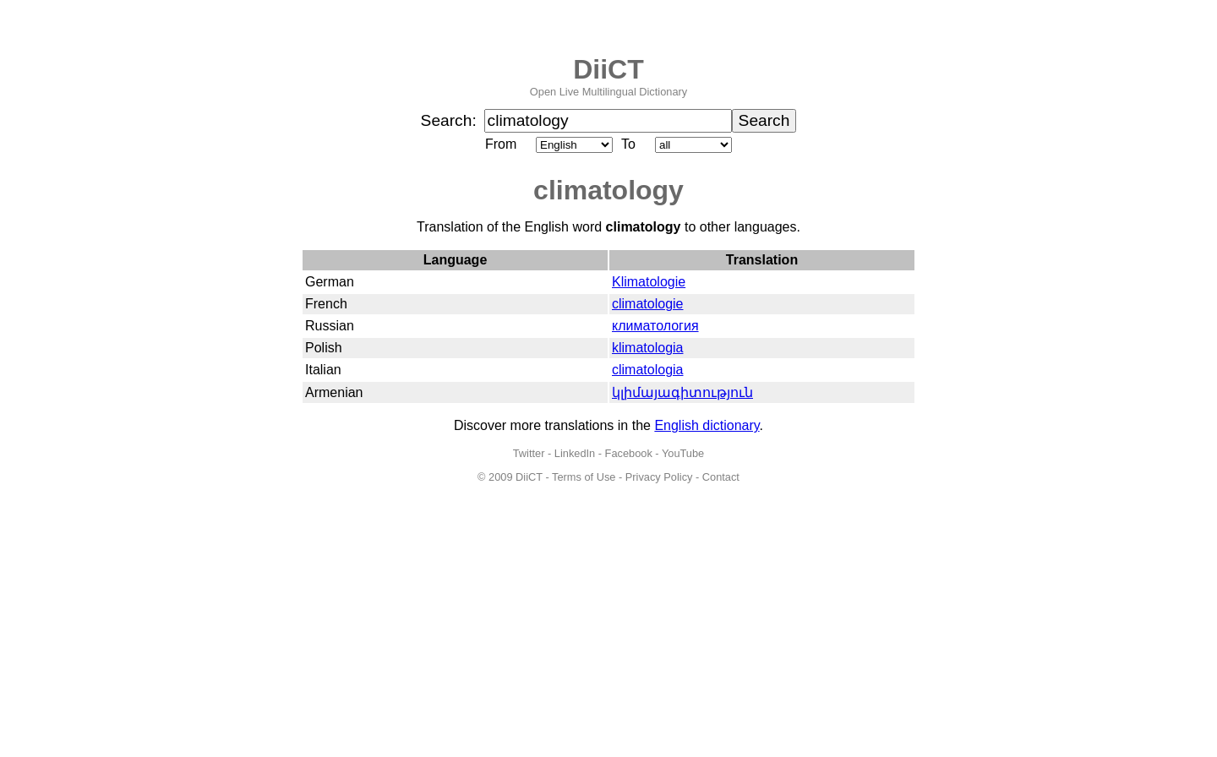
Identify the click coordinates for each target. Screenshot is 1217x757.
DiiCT (608, 69)
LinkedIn (574, 453)
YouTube (683, 453)
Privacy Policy (659, 477)
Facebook (628, 453)
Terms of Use (583, 477)
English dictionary (706, 425)
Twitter (529, 453)
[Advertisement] (608, 630)
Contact (720, 477)
